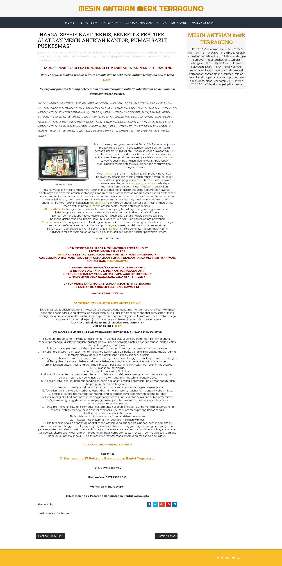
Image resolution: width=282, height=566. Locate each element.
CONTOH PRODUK (138, 22)
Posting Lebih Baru (50, 536)
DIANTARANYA (116, 261)
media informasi (163, 157)
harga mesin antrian (107, 52)
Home (69, 22)
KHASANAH (109, 22)
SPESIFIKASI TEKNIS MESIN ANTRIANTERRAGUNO (107, 303)
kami (112, 228)
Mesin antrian (50, 222)
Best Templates (183, 557)
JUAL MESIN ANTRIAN (133, 52)
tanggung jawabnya (143, 183)
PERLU (62, 254)
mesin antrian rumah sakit (145, 56)
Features (86, 22)
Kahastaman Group (159, 557)
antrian (110, 173)
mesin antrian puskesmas (114, 56)
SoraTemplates (123, 557)
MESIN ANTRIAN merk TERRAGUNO (141, 8)
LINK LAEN (179, 22)
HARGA (161, 22)
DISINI (107, 79)
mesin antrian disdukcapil (84, 56)
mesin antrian (98, 202)
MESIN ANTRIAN (54, 209)
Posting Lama (166, 536)
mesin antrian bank (57, 56)
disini (118, 325)
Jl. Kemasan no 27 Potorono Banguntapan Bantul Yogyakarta (107, 458)
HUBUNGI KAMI (203, 22)
